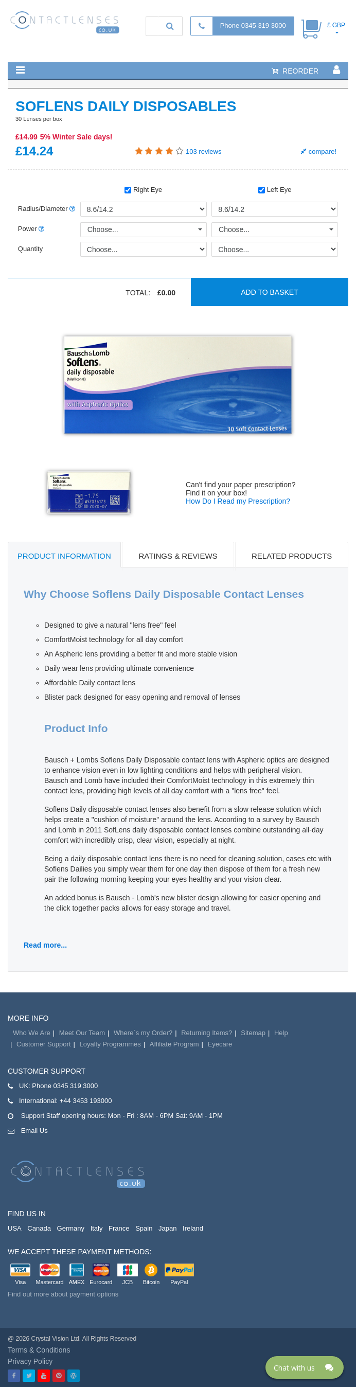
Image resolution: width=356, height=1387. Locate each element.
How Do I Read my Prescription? (238, 501)
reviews (203, 151)
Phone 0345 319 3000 (253, 25)
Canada (39, 1228)
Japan (167, 1228)
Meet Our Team (82, 1033)
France (119, 1228)
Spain (143, 1228)
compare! (318, 151)
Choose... (102, 229)
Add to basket (269, 292)
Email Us (34, 1130)
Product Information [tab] (64, 556)
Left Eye (274, 189)
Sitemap (253, 1033)
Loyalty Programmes (110, 1044)
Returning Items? (206, 1033)
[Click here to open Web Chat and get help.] (304, 1367)
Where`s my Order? (143, 1033)
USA (15, 1228)
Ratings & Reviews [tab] (177, 556)
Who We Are (31, 1033)
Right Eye (143, 189)
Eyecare (220, 1044)
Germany (70, 1228)
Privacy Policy (30, 1361)
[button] (20, 70)
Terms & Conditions (39, 1350)
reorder (295, 71)
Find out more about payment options (63, 1294)
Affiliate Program (174, 1044)
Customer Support (43, 1044)
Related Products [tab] (292, 556)
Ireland (193, 1228)
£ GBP (336, 25)
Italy (97, 1228)
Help (281, 1033)
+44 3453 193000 (86, 1101)
